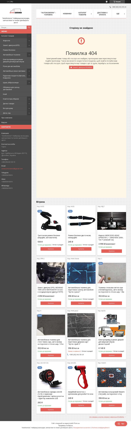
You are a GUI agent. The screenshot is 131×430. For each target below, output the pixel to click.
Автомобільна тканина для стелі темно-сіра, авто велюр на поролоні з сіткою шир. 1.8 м (50, 342)
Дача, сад (6, 113)
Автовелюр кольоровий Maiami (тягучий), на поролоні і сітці (111, 393)
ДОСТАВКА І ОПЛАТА (102, 14)
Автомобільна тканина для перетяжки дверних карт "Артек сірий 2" (79, 342)
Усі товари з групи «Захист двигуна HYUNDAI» (106, 417)
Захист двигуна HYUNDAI (82, 67)
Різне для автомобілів (11, 66)
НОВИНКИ (67, 14)
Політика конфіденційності (101, 428)
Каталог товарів (7, 36)
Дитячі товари (8, 103)
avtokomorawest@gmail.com (12, 169)
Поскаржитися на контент (81, 428)
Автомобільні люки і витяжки (14, 71)
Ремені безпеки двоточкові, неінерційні (79, 236)
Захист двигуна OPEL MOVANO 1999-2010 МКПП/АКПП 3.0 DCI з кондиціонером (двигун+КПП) (50, 290)
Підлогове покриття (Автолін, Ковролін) (14, 77)
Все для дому (8, 108)
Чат (121, 424)
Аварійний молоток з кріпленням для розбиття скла (80, 393)
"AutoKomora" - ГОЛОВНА (48, 14)
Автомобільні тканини (11, 55)
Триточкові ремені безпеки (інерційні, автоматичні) (49, 236)
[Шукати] (29, 27)
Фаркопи (6, 40)
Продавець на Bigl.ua (65, 425)
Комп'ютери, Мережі (11, 99)
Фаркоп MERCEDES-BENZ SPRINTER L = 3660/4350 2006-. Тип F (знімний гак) (111, 237)
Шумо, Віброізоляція (11, 82)
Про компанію (6, 118)
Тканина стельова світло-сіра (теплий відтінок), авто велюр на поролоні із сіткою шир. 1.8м (111, 290)
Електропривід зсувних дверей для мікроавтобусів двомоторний (111, 342)
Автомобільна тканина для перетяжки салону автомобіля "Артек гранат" (80, 290)
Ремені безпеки (9, 50)
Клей (5, 94)
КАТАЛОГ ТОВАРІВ (82, 14)
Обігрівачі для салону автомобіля (11, 88)
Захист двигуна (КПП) (11, 45)
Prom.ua (76, 423)
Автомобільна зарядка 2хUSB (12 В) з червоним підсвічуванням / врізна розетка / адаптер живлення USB (51, 395)
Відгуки (4, 122)
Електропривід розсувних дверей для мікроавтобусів (13, 60)
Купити (51, 249)
